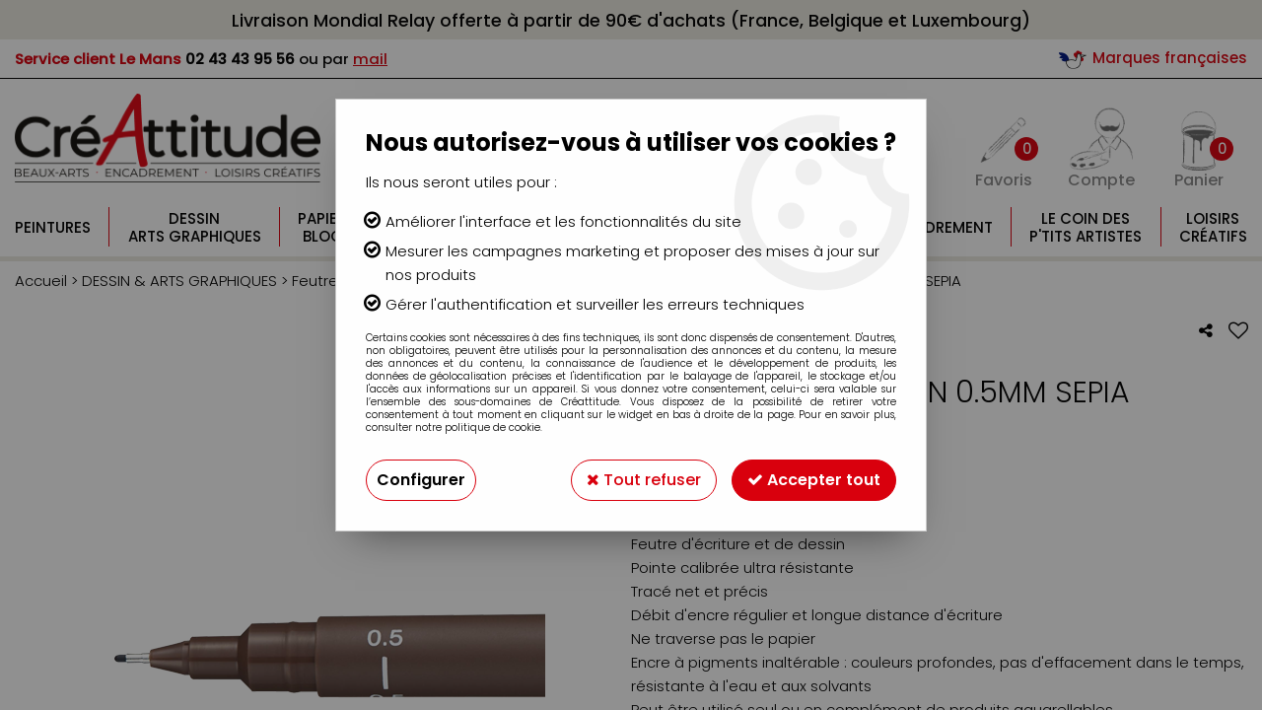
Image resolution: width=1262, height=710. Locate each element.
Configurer (421, 479)
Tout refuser (644, 479)
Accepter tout (813, 479)
